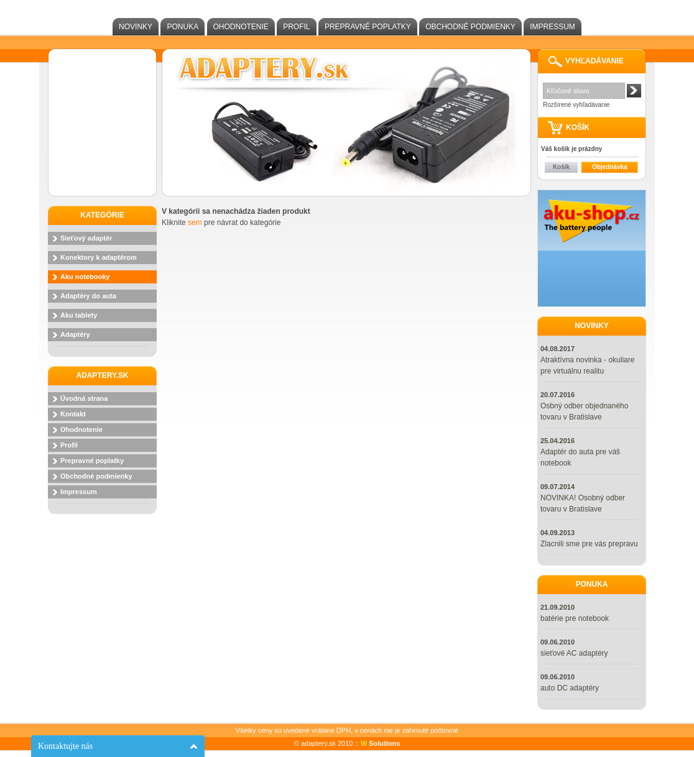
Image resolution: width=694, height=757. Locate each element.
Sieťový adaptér (86, 238)
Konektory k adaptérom (98, 257)
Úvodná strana (84, 398)
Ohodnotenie (241, 26)
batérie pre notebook (574, 618)
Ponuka (182, 26)
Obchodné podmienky (470, 26)
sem (195, 222)
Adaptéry (75, 334)
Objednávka (609, 166)
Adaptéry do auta (88, 296)
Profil (296, 26)
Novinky (136, 26)
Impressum (552, 26)
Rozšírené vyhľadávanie (576, 104)
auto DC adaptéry (569, 688)
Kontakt (73, 414)
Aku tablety (78, 315)
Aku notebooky (84, 276)
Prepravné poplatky (367, 26)
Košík (561, 166)
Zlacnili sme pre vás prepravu (589, 543)
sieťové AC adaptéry (574, 653)
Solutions (380, 743)
